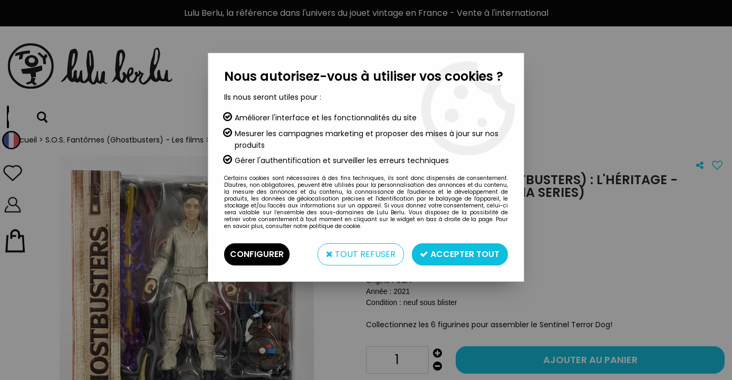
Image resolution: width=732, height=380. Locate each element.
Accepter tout (459, 254)
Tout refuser (360, 254)
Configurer (257, 254)
